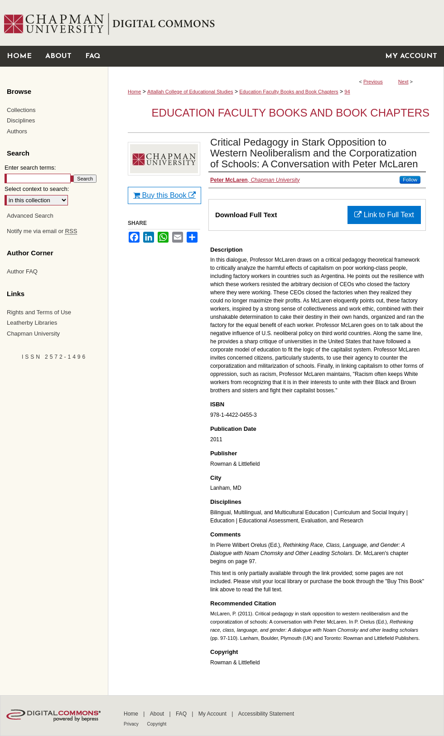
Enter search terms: (30, 167)
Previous (373, 81)
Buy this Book (164, 195)
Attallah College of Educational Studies (190, 91)
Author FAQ (22, 271)
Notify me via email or (42, 231)
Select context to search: (37, 188)
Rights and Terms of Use (39, 312)
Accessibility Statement (266, 714)
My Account (213, 714)
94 (347, 91)
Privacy (132, 723)
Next (403, 81)
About (158, 714)
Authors (17, 131)
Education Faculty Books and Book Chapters (288, 91)
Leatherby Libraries (32, 322)
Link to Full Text (384, 215)
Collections (21, 110)
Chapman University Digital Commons (275, 23)
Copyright (157, 723)
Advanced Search (30, 215)
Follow (410, 179)
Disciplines (21, 120)
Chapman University (33, 333)
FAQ (182, 714)
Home (134, 91)
